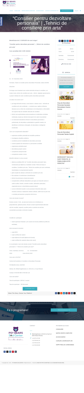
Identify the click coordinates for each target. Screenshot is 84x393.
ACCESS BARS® (60, 337)
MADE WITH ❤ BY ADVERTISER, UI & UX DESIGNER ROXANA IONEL (50, 362)
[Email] (74, 293)
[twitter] (62, 41)
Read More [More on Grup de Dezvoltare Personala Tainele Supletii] (72, 142)
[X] (58, 293)
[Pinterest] (69, 293)
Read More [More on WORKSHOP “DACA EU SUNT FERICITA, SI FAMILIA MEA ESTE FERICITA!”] (72, 172)
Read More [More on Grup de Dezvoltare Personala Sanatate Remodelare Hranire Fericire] (72, 117)
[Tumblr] (66, 293)
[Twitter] (7, 352)
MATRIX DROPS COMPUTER (64, 333)
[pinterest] (70, 41)
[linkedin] (68, 41)
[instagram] (65, 41)
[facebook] (60, 41)
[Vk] (71, 293)
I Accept (66, 86)
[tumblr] (73, 41)
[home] (16, 326)
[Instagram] (10, 352)
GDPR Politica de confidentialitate (65, 344)
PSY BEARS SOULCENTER (17, 362)
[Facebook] (56, 293)
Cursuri (67, 114)
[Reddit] (61, 293)
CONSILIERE (59, 329)
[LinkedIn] (64, 293)
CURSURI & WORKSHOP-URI (64, 341)
